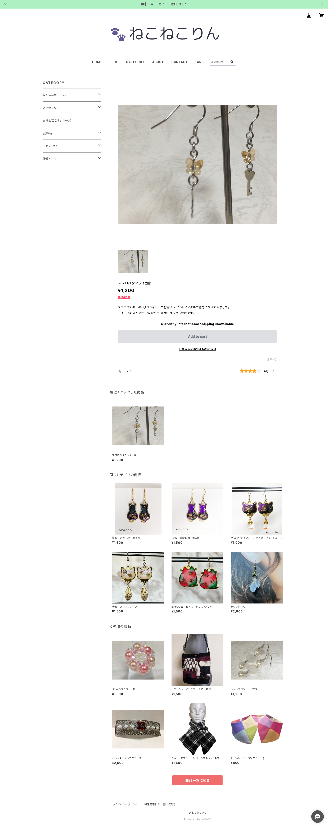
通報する (272, 359)
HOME (97, 62)
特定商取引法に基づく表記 (160, 804)
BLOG (113, 62)
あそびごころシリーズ (57, 120)
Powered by (197, 819)
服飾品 (47, 133)
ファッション (50, 146)
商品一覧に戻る (197, 780)
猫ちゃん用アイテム (55, 95)
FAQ (198, 62)
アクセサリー (51, 107)
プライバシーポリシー (125, 804)
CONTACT (179, 62)
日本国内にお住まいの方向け (197, 349)
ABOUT (158, 62)
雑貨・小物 (50, 158)
